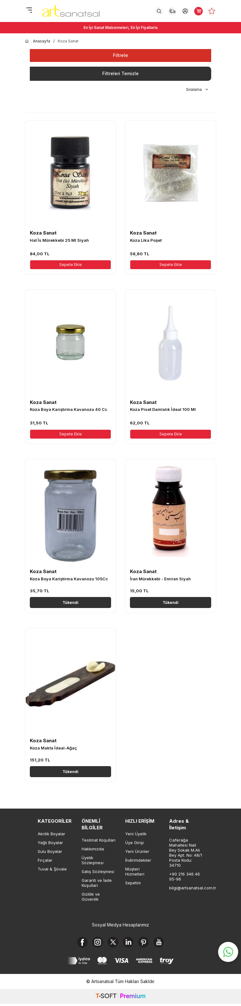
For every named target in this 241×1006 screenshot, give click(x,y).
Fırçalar (45, 860)
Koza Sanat (43, 233)
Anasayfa (37, 41)
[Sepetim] (198, 11)
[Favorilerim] (211, 11)
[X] (112, 943)
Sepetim (133, 882)
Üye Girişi (134, 842)
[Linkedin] (129, 943)
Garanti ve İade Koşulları (97, 883)
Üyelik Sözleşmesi (93, 860)
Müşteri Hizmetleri (134, 871)
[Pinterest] (146, 943)
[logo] (71, 11)
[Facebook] (77, 943)
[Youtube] (164, 943)
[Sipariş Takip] (172, 11)
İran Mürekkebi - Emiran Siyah (160, 578)
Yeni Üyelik (136, 833)
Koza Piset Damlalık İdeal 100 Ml (163, 409)
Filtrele (120, 55)
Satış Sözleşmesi (98, 871)
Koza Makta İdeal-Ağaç (53, 747)
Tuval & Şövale (52, 868)
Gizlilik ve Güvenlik (91, 897)
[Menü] (29, 10)
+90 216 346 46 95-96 (184, 876)
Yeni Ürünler (137, 851)
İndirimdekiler (138, 860)
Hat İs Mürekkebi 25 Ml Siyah (59, 240)
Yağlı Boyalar (50, 842)
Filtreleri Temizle (120, 73)
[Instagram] (94, 943)
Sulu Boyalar (50, 851)
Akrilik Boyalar (51, 833)
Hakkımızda (93, 848)
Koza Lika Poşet (146, 240)
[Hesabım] (185, 11)
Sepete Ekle (70, 264)
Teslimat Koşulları (98, 840)
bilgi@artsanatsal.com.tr (186, 887)
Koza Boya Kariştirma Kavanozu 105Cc (69, 578)
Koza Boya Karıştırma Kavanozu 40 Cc (68, 409)
